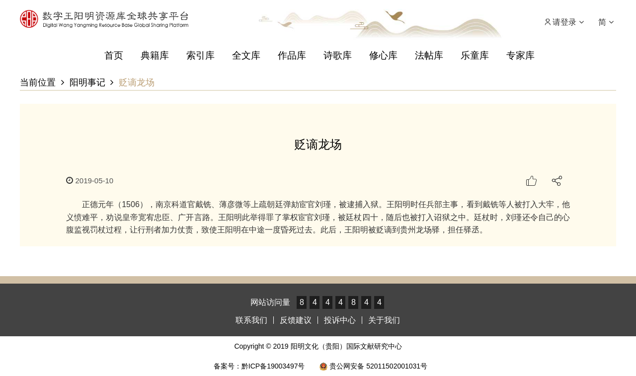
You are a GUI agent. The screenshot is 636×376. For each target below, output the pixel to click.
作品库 (292, 55)
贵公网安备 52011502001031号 (373, 366)
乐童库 (475, 55)
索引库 (200, 55)
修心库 (383, 55)
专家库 (520, 55)
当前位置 (38, 82)
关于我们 (384, 320)
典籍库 (155, 55)
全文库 (246, 55)
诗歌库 (337, 55)
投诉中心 (340, 320)
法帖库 (429, 55)
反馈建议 (296, 320)
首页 (113, 55)
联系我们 (251, 320)
